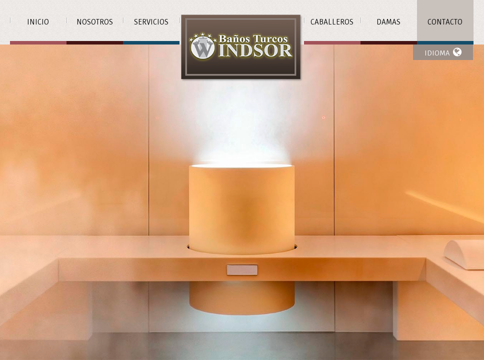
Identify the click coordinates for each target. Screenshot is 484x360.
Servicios (151, 22)
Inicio (38, 22)
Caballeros (332, 22)
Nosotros (94, 22)
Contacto (445, 22)
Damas (388, 22)
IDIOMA (443, 52)
